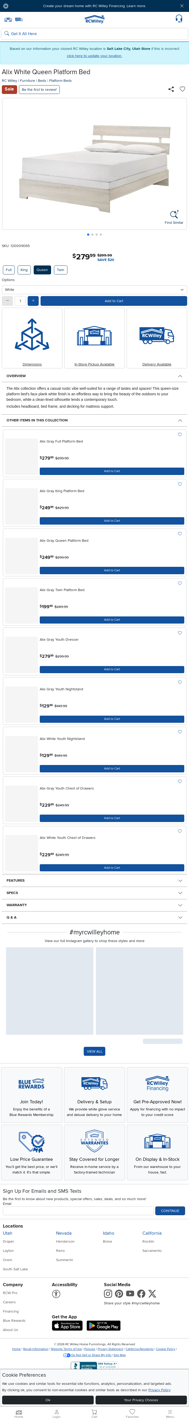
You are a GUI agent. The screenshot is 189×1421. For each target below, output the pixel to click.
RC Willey (9, 80)
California (152, 1233)
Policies (89, 1349)
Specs (12, 893)
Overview (16, 376)
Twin (60, 270)
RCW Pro (10, 1293)
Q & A (12, 917)
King (24, 270)
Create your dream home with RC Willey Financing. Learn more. (94, 6)
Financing (11, 1311)
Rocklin (148, 1241)
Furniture (27, 80)
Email (7, 1203)
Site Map (119, 1355)
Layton (8, 1250)
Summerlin (64, 1260)
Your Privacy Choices (141, 1400)
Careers (9, 1302)
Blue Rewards (14, 1320)
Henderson (65, 1241)
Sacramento (152, 1250)
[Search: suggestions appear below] (94, 34)
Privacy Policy (159, 1390)
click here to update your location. (94, 56)
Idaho (108, 1233)
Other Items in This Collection (37, 420)
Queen (42, 270)
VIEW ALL (94, 1051)
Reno (60, 1250)
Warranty (17, 905)
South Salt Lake (15, 1269)
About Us (10, 1330)
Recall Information (35, 1349)
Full (9, 270)
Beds (42, 80)
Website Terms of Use (66, 1349)
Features (15, 880)
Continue (170, 1211)
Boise (107, 1241)
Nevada (64, 1233)
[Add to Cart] (112, 471)
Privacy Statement (110, 1349)
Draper (8, 1241)
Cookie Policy (165, 1349)
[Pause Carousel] (6, 6)
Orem (7, 1260)
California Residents (140, 1349)
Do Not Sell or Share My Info (87, 1355)
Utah (7, 1233)
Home (16, 1349)
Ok (48, 1400)
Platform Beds (60, 80)
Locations (13, 1226)
